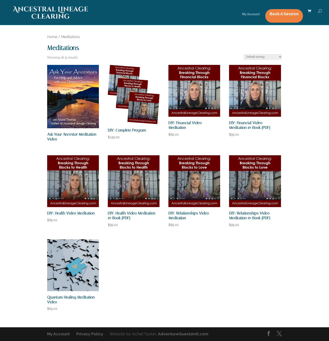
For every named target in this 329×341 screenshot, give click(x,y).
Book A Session (284, 14)
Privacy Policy (89, 334)
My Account (251, 14)
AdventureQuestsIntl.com (183, 334)
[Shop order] (263, 57)
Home (52, 37)
